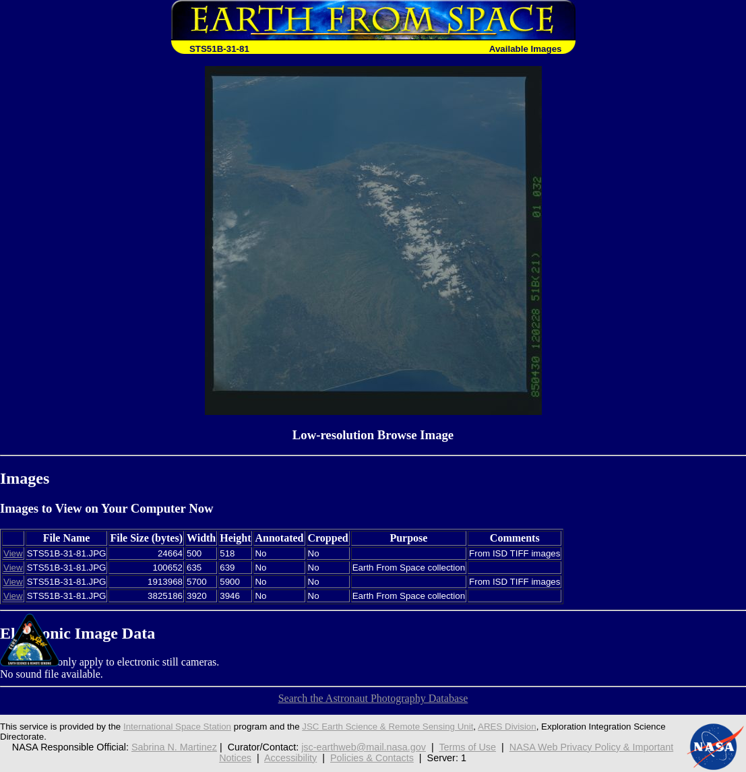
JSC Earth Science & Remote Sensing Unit (387, 726)
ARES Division (507, 726)
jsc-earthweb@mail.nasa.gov (363, 747)
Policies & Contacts (372, 757)
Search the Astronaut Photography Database (373, 698)
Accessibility (290, 757)
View (13, 553)
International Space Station (177, 726)
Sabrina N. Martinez (174, 747)
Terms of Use (467, 747)
